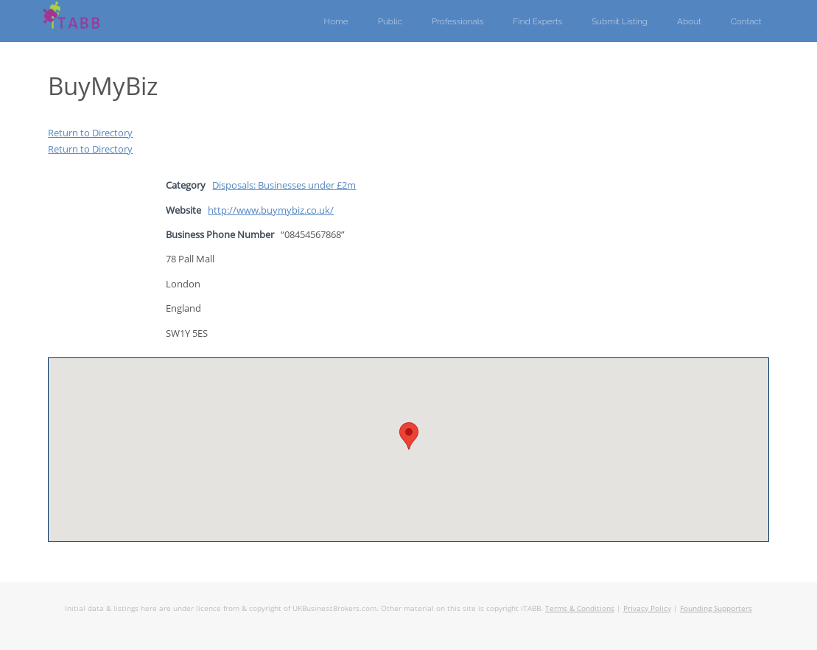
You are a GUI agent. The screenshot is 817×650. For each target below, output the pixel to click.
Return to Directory (90, 132)
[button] (408, 436)
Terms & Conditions (579, 608)
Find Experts (537, 21)
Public (390, 21)
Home (336, 21)
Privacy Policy (647, 608)
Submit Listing (620, 21)
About (689, 21)
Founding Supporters (716, 608)
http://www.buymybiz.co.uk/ (271, 210)
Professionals (458, 21)
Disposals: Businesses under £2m (284, 185)
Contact (746, 21)
